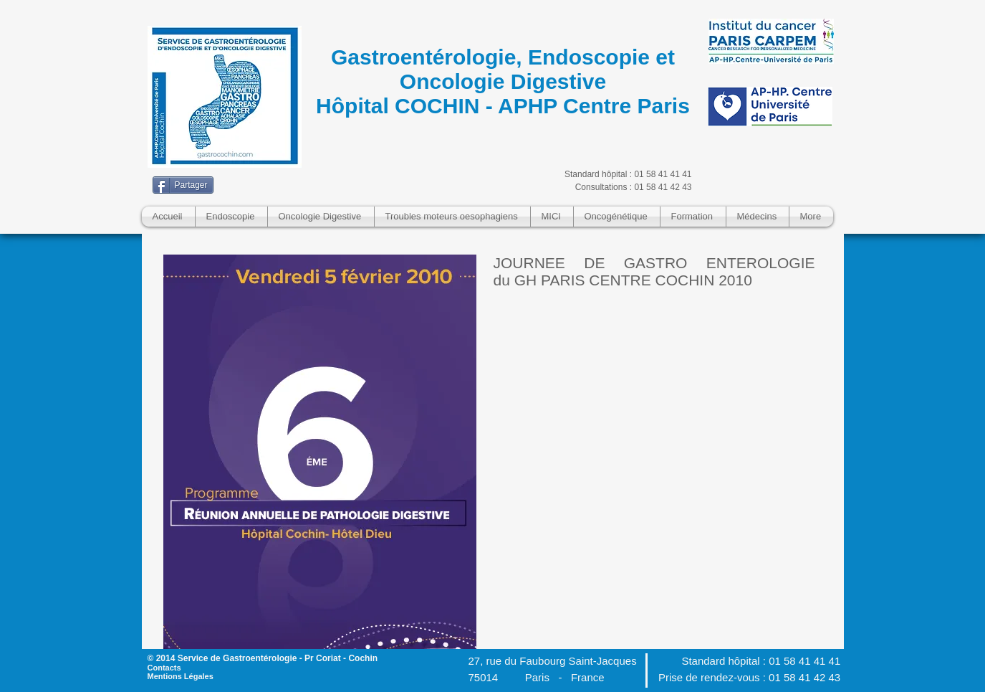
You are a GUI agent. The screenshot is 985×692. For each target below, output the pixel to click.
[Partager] (183, 185)
